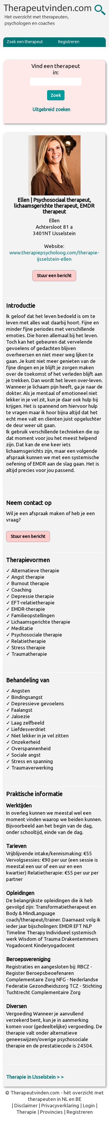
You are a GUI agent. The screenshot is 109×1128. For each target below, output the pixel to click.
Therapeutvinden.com (35, 1092)
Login (89, 1105)
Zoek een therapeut (25, 41)
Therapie (26, 1112)
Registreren (68, 41)
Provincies (51, 1112)
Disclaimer (25, 1105)
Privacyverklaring (60, 1105)
